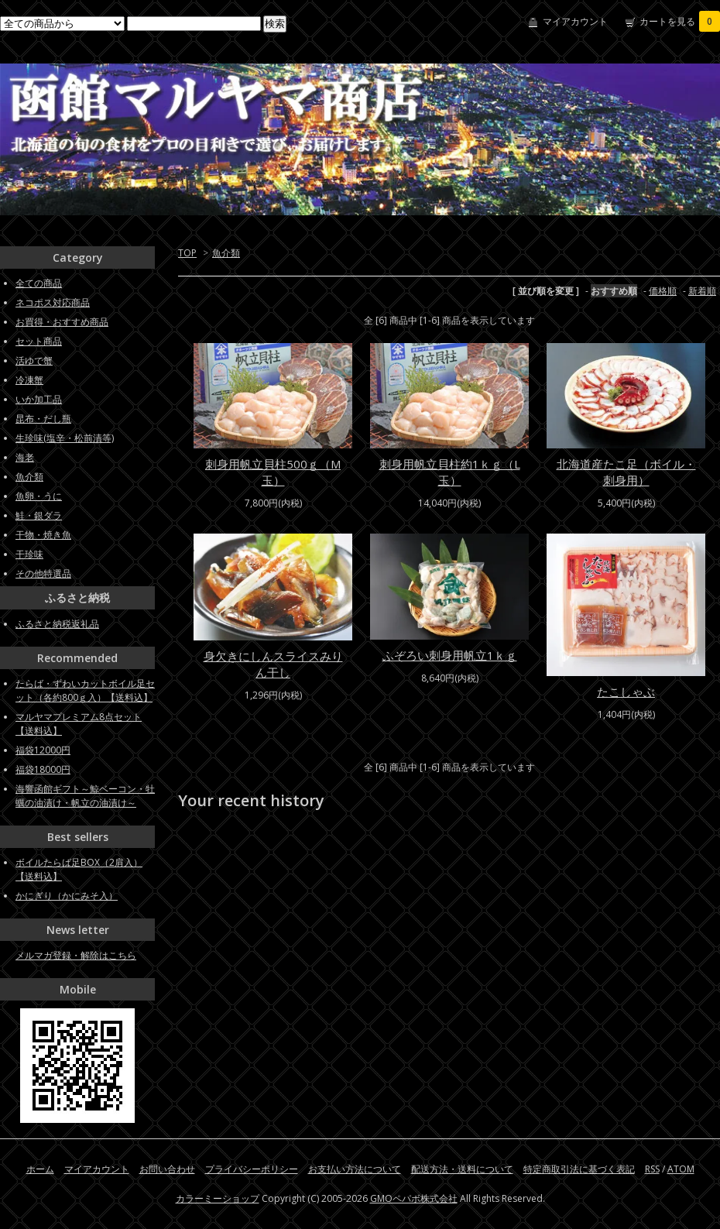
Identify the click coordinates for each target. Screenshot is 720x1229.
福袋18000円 (42, 769)
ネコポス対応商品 (52, 302)
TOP (187, 252)
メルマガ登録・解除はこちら (75, 955)
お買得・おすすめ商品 (61, 321)
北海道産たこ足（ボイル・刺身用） (626, 472)
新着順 (702, 290)
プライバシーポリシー (251, 1169)
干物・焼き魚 (43, 534)
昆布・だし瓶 (43, 418)
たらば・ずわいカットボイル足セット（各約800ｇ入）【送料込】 (85, 690)
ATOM (680, 1169)
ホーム (40, 1169)
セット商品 (38, 341)
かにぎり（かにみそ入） (66, 895)
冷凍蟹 (29, 379)
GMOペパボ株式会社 (414, 1198)
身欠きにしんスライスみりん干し (273, 664)
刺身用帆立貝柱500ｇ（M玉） (273, 472)
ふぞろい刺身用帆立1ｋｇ (449, 655)
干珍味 (29, 554)
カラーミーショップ (217, 1198)
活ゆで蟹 (34, 360)
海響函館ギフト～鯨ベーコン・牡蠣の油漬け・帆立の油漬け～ (85, 795)
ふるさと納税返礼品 (57, 623)
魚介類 (226, 252)
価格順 (663, 290)
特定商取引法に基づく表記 (579, 1169)
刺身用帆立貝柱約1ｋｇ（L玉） (449, 472)
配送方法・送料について (462, 1169)
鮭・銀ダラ (38, 515)
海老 (24, 457)
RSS (652, 1169)
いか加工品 (38, 399)
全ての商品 (38, 283)
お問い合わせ (167, 1169)
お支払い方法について (354, 1169)
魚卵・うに (38, 496)
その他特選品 (43, 573)
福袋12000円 (42, 750)
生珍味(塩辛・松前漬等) (64, 438)
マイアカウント (575, 21)
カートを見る (679, 21)
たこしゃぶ (626, 691)
